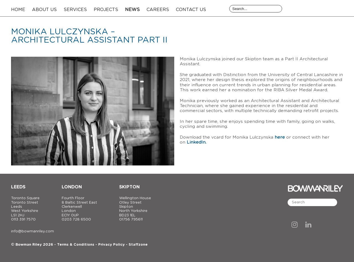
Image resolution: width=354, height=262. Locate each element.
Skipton (129, 187)
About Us (44, 9)
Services (75, 9)
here (280, 137)
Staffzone (138, 245)
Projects (106, 9)
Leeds (18, 187)
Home (18, 9)
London (72, 187)
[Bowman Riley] (315, 8)
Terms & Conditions (75, 245)
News (132, 9)
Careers (158, 9)
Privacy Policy (111, 245)
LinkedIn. (196, 142)
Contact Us (191, 9)
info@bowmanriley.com (32, 231)
